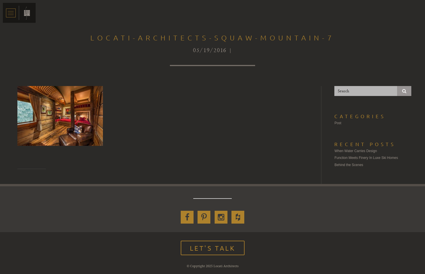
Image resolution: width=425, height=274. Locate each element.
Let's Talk (212, 248)
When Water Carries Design (355, 151)
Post (337, 123)
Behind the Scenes (348, 165)
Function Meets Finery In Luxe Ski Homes (366, 158)
